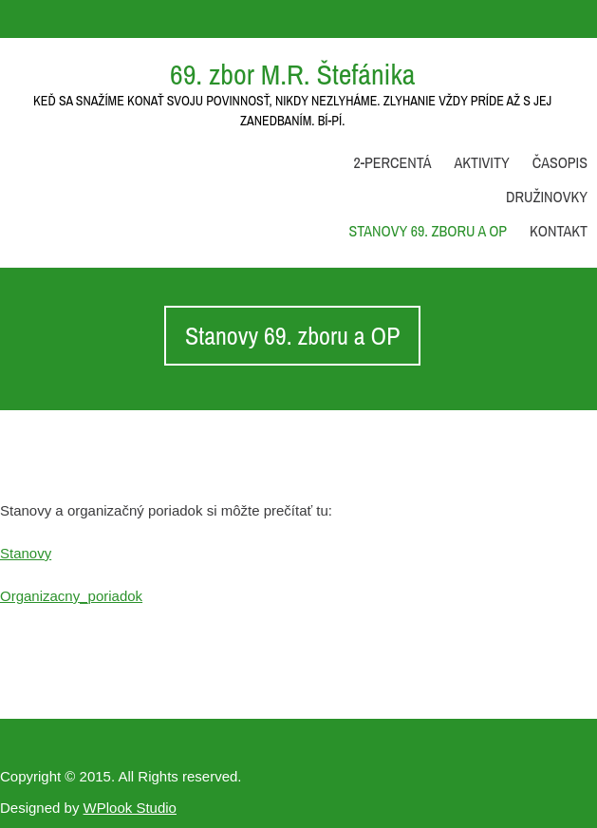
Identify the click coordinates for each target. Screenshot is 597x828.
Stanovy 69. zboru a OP (428, 230)
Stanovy (25, 553)
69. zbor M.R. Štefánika (292, 74)
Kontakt (559, 230)
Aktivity (481, 162)
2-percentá (392, 162)
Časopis (560, 162)
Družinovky (547, 196)
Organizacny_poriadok (71, 596)
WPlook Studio (130, 808)
